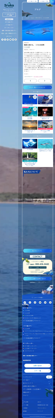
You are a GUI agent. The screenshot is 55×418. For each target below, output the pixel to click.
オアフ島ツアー (9, 22)
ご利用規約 (25, 408)
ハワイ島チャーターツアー (30, 348)
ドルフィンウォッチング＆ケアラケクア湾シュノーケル (38, 334)
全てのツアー (9, 19)
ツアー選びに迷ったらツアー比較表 (9, 14)
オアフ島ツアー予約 (32, 1)
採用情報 (24, 411)
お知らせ (39, 402)
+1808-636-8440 (37, 264)
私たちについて (37, 251)
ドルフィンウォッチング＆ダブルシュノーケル (38, 331)
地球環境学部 (27, 360)
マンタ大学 (27, 328)
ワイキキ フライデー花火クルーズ (32, 318)
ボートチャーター (9, 28)
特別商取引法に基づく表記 (43, 405)
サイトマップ (40, 411)
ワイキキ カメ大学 (28, 315)
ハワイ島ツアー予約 (44, 1)
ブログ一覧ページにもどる (37, 87)
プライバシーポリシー (42, 408)
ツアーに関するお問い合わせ (37, 279)
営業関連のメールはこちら (37, 282)
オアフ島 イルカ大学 (38, 76)
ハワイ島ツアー (9, 25)
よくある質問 (25, 402)
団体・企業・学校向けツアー (9, 33)
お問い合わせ (9, 36)
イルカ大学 (26, 47)
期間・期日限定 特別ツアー (9, 30)
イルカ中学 (27, 310)
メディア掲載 (25, 405)
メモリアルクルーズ (29, 351)
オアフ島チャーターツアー (30, 346)
